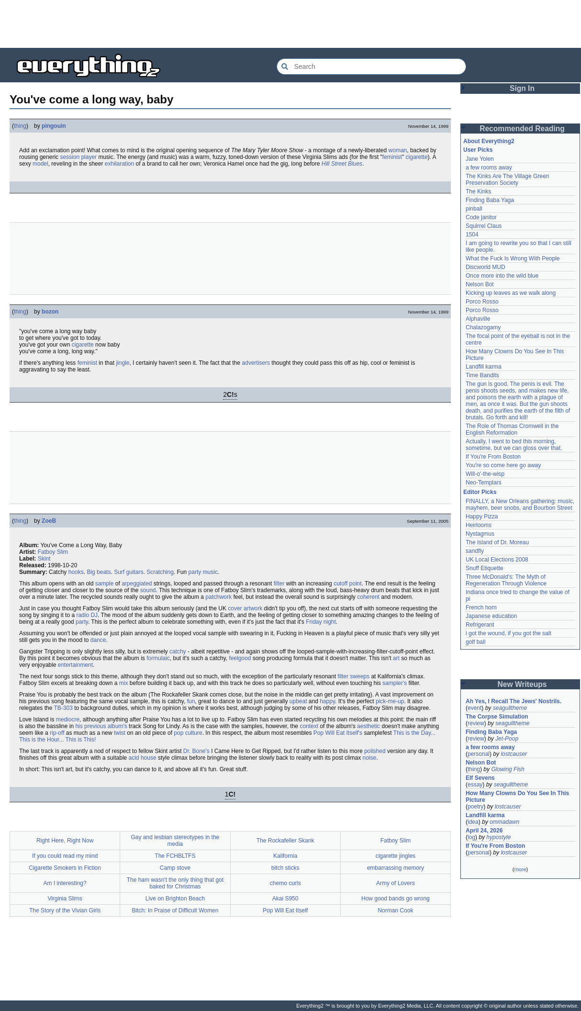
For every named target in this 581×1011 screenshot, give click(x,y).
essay (475, 784)
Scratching (160, 572)
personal (479, 754)
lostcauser (514, 754)
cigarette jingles (395, 856)
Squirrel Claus (484, 226)
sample (104, 583)
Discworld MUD (485, 267)
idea (473, 822)
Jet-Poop (506, 738)
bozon (50, 311)
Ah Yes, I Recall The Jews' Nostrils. (513, 701)
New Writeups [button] (522, 684)
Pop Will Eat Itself (285, 910)
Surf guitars (128, 572)
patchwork (218, 597)
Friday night (321, 621)
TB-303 (63, 708)
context (309, 726)
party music (203, 572)
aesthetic (368, 726)
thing (20, 126)
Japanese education (491, 616)
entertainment (75, 665)
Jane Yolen (480, 159)
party (82, 621)
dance (98, 640)
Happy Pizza (482, 516)
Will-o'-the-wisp (485, 474)
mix (123, 683)
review (476, 723)
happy (327, 701)
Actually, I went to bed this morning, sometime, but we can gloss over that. (514, 444)
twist (119, 733)
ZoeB (49, 520)
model (40, 163)
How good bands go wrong (395, 898)
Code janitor (481, 217)
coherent (368, 597)
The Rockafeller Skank (285, 840)
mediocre (67, 719)
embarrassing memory (395, 868)
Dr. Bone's (196, 751)
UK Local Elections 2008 (497, 559)
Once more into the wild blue (502, 275)
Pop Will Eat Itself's (337, 733)
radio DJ (87, 615)
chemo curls (285, 883)
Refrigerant (480, 624)
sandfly (475, 551)
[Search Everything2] (371, 66)
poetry (475, 806)
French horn (481, 607)
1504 (472, 234)
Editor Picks (479, 492)
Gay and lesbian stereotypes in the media (175, 840)
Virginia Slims (64, 898)
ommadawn (504, 822)
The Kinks (478, 191)
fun (191, 701)
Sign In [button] (522, 88)
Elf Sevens (480, 778)
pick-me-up (390, 701)
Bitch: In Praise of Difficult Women (175, 910)
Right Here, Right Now (64, 840)
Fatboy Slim (53, 552)
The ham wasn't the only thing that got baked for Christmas (175, 883)
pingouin (54, 126)
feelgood (240, 658)
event (474, 708)
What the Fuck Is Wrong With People (513, 258)
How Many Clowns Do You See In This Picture (517, 796)
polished (375, 751)
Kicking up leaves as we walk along (511, 293)
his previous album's (101, 726)
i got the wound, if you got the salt (508, 633)
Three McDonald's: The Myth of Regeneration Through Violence (506, 580)
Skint (44, 558)
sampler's (394, 683)
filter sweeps (353, 676)
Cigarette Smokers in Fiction (65, 868)
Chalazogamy (483, 327)
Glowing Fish (507, 769)
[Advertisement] (290, 23)
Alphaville (478, 318)
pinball (474, 208)
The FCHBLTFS (175, 856)
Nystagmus (480, 533)
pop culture (188, 733)
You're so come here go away (503, 465)
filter (279, 583)
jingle (122, 362)
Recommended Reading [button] (522, 128)
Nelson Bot (480, 284)
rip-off (57, 733)
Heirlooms (479, 525)
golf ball (475, 642)
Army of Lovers (395, 883)
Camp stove (175, 868)
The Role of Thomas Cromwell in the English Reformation (512, 429)
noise (369, 757)
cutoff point (348, 583)
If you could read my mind (65, 856)
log (471, 837)
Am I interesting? (65, 883)
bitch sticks (285, 868)
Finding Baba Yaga (490, 200)
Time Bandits (482, 375)
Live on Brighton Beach (175, 898)
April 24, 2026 (484, 830)
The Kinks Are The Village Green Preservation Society (507, 179)
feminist (392, 157)
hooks (76, 572)
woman (398, 150)
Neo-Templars (484, 482)
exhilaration (119, 163)
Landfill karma (484, 366)
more (520, 869)
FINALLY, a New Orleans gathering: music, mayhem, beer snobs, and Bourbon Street (520, 504)
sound (148, 590)
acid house (142, 757)
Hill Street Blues (342, 163)
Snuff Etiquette (484, 568)
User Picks (477, 149)
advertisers (256, 362)
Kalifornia (285, 856)
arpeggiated (137, 583)
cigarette (417, 157)
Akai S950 (285, 898)
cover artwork (245, 608)
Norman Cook (395, 910)
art (396, 658)
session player (78, 157)
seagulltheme (510, 708)
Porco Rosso (482, 301)
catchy (177, 651)
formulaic (158, 658)
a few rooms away (489, 167)
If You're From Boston (493, 456)
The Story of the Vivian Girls (65, 910)
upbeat (298, 701)
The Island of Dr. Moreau (497, 542)
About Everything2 (488, 141)
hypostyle (498, 837)
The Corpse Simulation (497, 716)
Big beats (99, 572)
